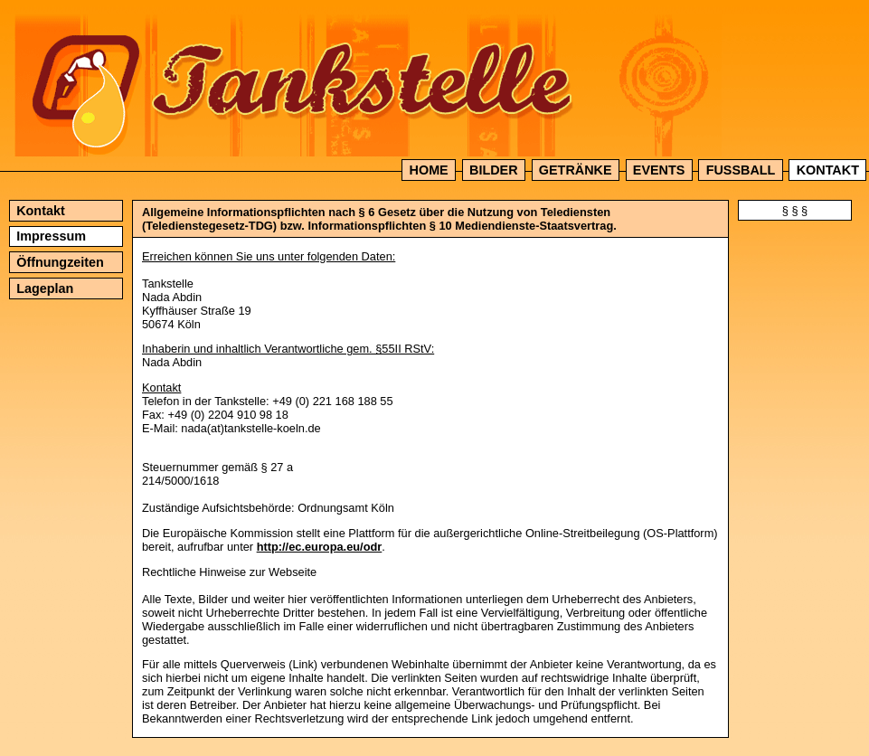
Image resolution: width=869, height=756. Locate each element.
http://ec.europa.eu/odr (320, 546)
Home (429, 170)
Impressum (51, 236)
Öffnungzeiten (60, 262)
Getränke (575, 170)
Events (659, 170)
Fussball (741, 170)
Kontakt (828, 170)
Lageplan (44, 288)
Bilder (493, 170)
